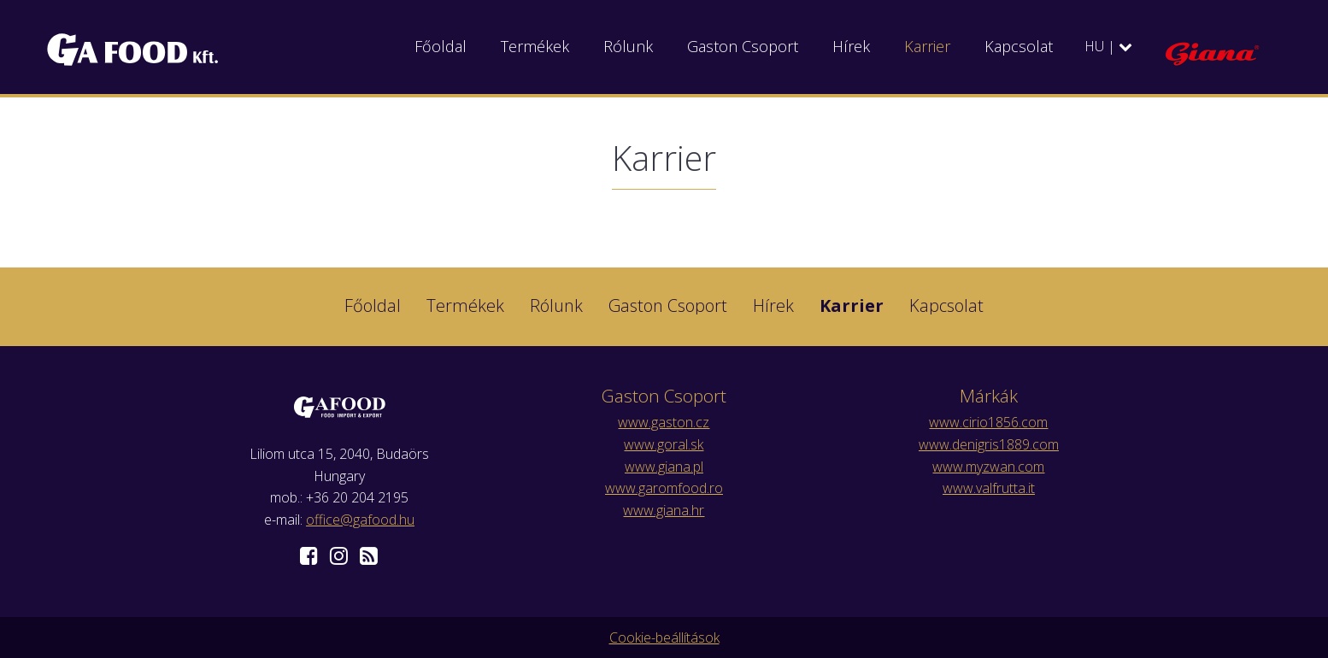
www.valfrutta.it (989, 488)
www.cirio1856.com (988, 422)
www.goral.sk (663, 444)
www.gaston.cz (663, 422)
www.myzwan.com (988, 466)
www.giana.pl (664, 466)
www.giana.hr (663, 510)
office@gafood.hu (360, 519)
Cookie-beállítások (664, 637)
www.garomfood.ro (664, 488)
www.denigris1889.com (989, 444)
